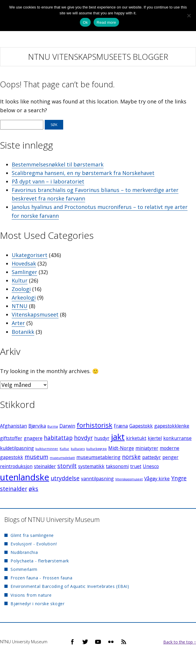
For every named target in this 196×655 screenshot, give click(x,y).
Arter (18, 322)
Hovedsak (24, 263)
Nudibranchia (24, 552)
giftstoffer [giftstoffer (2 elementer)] (11, 438)
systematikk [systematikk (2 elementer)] (91, 466)
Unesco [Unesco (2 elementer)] (151, 466)
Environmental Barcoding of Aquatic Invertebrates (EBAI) (70, 586)
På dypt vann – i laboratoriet (48, 181)
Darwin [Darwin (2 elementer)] (67, 426)
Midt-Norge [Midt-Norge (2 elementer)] (121, 448)
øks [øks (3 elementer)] (33, 489)
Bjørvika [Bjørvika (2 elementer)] (37, 426)
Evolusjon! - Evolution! (34, 544)
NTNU (19, 305)
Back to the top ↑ (179, 642)
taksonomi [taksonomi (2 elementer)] (117, 466)
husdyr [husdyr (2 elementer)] (101, 438)
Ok (85, 22)
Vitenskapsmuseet (35, 314)
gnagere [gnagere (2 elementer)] (33, 438)
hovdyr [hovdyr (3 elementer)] (83, 438)
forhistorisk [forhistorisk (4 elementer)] (94, 425)
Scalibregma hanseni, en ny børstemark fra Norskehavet (83, 172)
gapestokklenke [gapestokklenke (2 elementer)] (171, 426)
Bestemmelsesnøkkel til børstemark (58, 164)
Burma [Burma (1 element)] (52, 426)
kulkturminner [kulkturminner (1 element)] (46, 449)
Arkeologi (24, 297)
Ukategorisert (29, 254)
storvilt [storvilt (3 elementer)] (67, 466)
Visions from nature (31, 595)
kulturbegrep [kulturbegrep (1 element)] (96, 449)
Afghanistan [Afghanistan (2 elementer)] (13, 426)
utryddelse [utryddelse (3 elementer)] (65, 478)
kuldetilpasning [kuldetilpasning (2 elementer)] (17, 448)
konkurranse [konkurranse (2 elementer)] (177, 438)
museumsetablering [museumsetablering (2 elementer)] (98, 457)
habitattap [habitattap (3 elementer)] (58, 438)
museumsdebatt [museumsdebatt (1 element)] (62, 458)
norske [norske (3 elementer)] (131, 457)
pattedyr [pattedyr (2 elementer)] (151, 457)
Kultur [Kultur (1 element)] (64, 449)
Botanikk (23, 331)
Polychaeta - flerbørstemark (40, 561)
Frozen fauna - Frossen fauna (42, 578)
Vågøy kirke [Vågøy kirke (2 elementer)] (157, 478)
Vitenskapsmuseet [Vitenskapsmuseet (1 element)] (129, 479)
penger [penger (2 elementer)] (170, 457)
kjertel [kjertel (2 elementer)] (155, 438)
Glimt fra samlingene (32, 535)
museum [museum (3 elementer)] (36, 457)
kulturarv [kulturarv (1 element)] (78, 449)
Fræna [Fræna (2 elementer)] (121, 426)
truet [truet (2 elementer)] (135, 466)
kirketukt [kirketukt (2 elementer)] (136, 438)
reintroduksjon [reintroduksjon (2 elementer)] (16, 466)
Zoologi (21, 288)
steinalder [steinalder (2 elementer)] (45, 466)
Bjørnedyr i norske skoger (38, 603)
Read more (106, 22)
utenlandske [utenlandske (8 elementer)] (24, 477)
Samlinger (24, 271)
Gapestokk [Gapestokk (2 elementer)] (141, 426)
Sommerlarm (24, 569)
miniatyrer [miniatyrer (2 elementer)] (146, 448)
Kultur (19, 280)
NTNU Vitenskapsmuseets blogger (98, 56)
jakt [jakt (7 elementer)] (118, 436)
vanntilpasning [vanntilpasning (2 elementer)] (97, 478)
